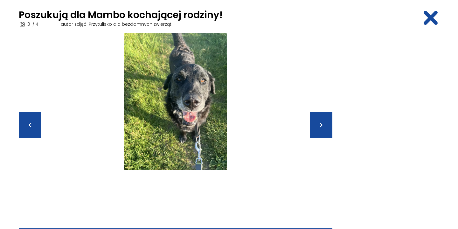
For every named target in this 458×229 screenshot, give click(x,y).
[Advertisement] (389, 128)
